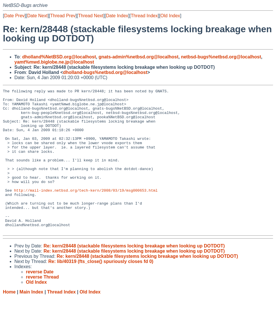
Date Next (37, 15)
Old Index (170, 15)
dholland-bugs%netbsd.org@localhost (105, 72)
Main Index (31, 320)
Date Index (117, 15)
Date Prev (14, 15)
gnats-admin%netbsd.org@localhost (139, 56)
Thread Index (144, 15)
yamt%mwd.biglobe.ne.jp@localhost (54, 62)
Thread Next (90, 15)
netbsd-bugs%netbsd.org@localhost (221, 56)
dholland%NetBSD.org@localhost (59, 56)
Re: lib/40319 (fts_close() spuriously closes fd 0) (100, 289)
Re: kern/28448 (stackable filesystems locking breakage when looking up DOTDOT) (134, 274)
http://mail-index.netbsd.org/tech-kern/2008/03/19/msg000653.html (86, 210)
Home (9, 320)
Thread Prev (63, 15)
